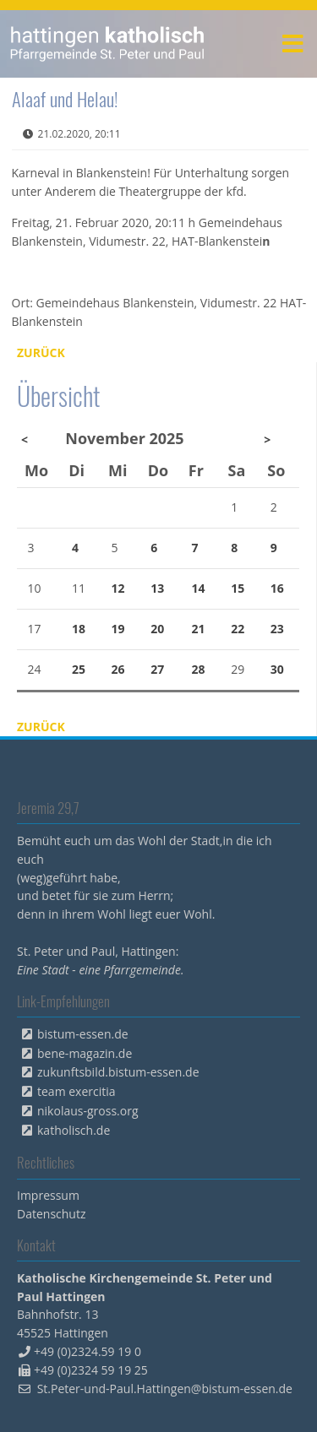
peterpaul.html (107, 44)
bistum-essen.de (82, 1034)
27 (157, 669)
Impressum (48, 1195)
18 (78, 629)
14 (198, 588)
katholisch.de (73, 1130)
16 (277, 588)
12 (118, 588)
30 (277, 669)
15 (237, 588)
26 (118, 669)
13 (157, 588)
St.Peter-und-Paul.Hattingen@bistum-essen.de (164, 1388)
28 (198, 669)
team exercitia (76, 1091)
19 (118, 629)
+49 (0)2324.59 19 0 (87, 1351)
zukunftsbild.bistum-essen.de (118, 1072)
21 (198, 629)
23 (277, 629)
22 (237, 629)
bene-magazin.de (84, 1053)
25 (78, 669)
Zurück (41, 352)
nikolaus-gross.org (88, 1111)
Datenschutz (51, 1214)
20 (157, 629)
